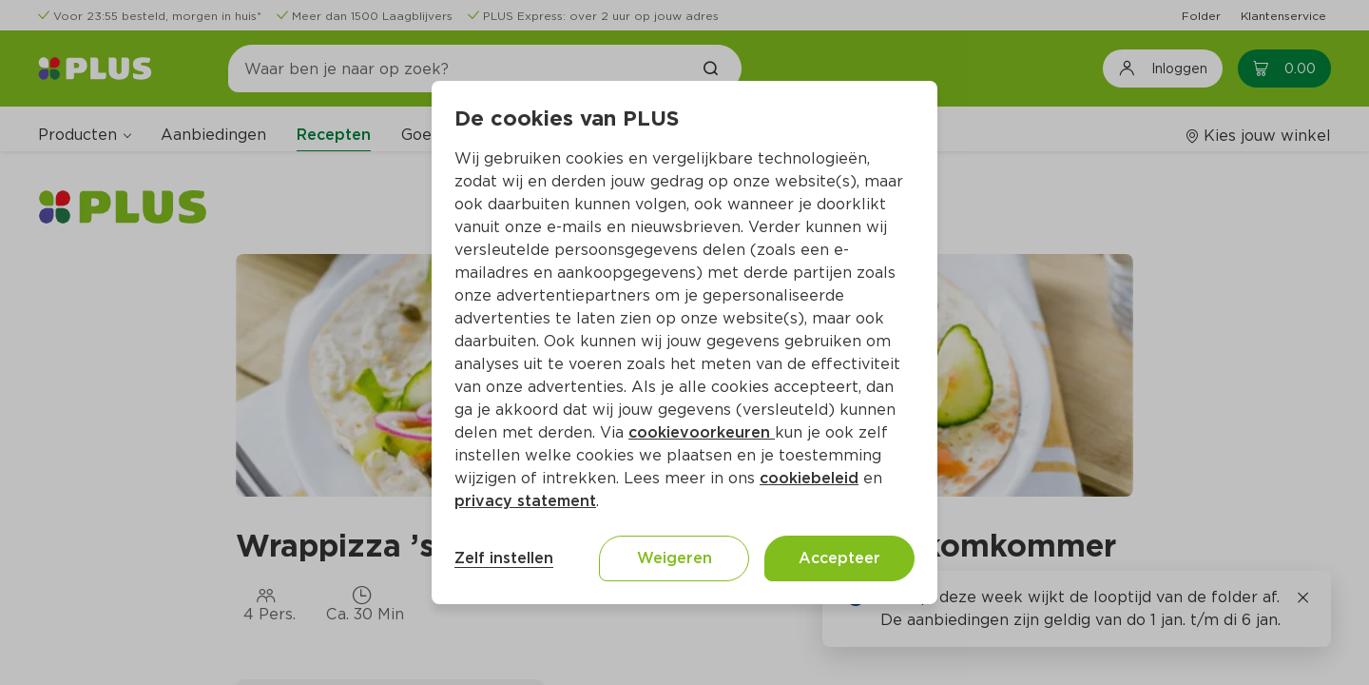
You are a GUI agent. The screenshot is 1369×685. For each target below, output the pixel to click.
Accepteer (839, 558)
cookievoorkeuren (701, 432)
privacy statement (525, 501)
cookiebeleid (809, 478)
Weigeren (674, 558)
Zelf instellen (503, 558)
